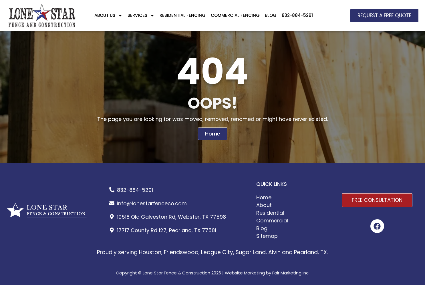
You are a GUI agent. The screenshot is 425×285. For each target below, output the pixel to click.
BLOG (271, 15)
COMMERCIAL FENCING (235, 15)
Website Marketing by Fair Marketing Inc (267, 273)
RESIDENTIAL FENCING (183, 15)
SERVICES (141, 16)
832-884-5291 (297, 15)
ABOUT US (108, 16)
